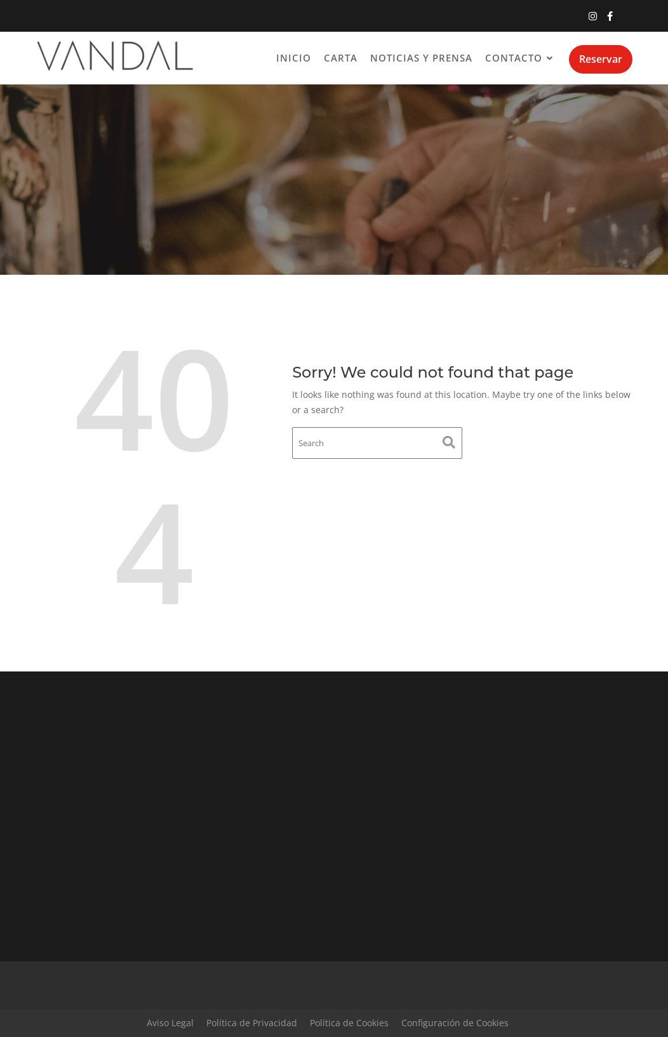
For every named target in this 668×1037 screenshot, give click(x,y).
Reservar (600, 59)
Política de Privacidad (251, 1023)
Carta (340, 57)
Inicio (293, 57)
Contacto (513, 57)
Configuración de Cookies (455, 1023)
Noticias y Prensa (421, 57)
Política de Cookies (349, 1023)
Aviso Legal (170, 1023)
